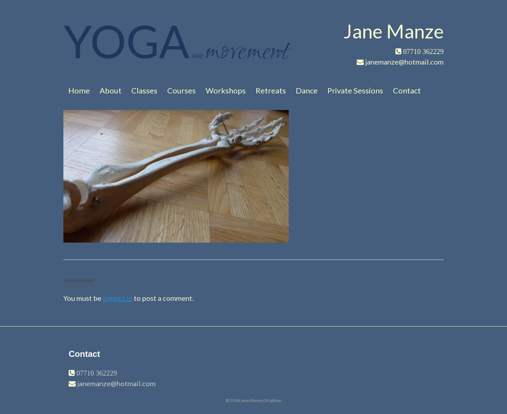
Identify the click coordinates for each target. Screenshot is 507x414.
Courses (181, 90)
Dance (307, 90)
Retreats (271, 90)
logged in (117, 298)
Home (79, 90)
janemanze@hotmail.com (116, 383)
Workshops (226, 90)
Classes (144, 90)
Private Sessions (355, 90)
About (110, 90)
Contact (407, 90)
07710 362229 (96, 373)
